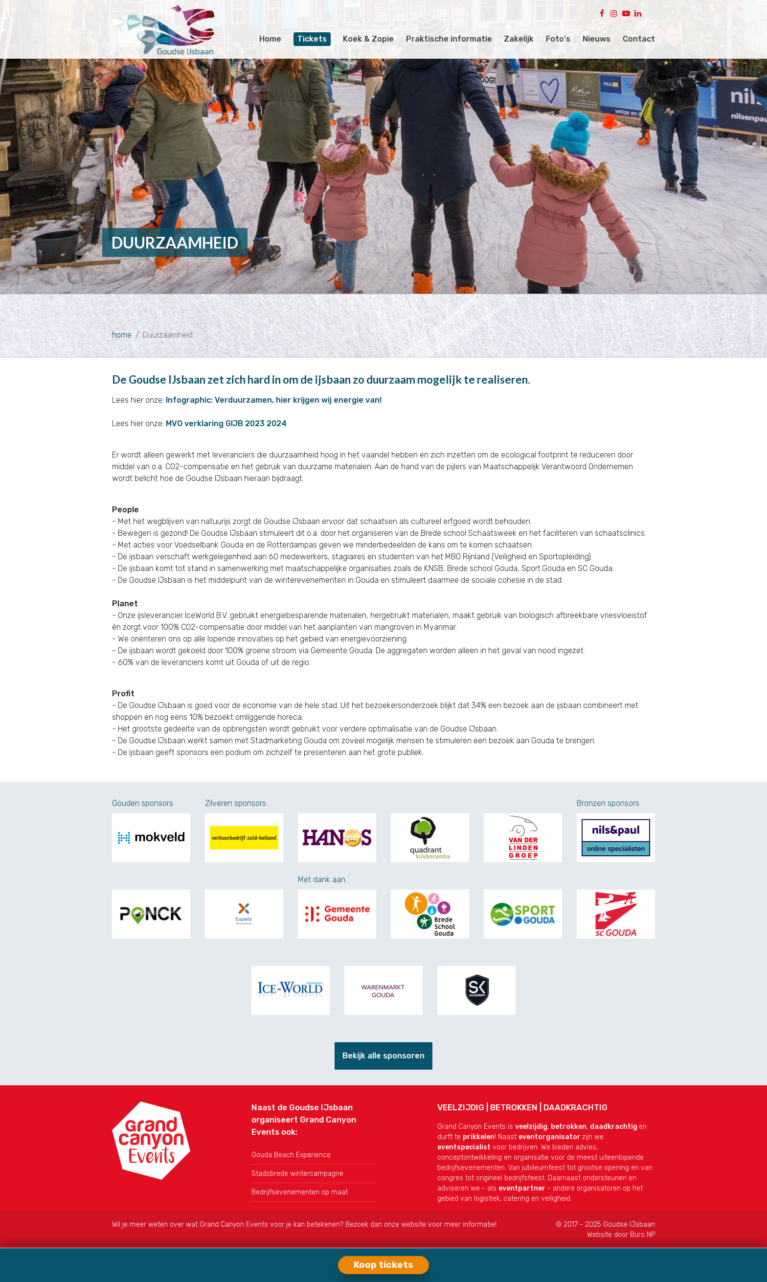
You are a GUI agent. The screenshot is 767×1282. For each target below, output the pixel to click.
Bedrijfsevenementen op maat (299, 1192)
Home (270, 39)
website (413, 1224)
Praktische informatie (449, 39)
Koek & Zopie (368, 39)
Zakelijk (519, 39)
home (122, 335)
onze (392, 1224)
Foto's (558, 39)
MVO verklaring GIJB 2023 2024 (226, 423)
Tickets (312, 39)
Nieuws (596, 39)
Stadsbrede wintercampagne (297, 1173)
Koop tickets (383, 1264)
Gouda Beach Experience (291, 1155)
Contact (639, 39)
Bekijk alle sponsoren (383, 1055)
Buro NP (642, 1235)
